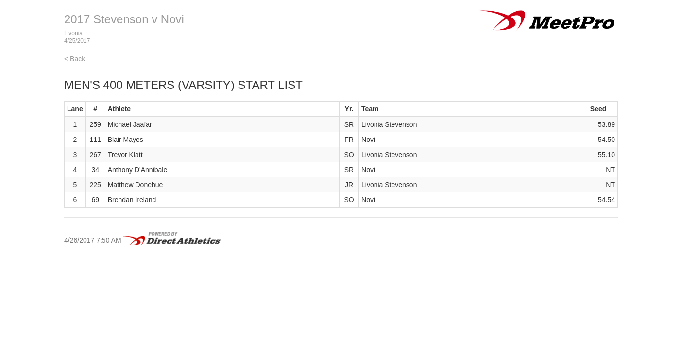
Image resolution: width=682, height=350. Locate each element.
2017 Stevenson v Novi (124, 19)
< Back (74, 59)
